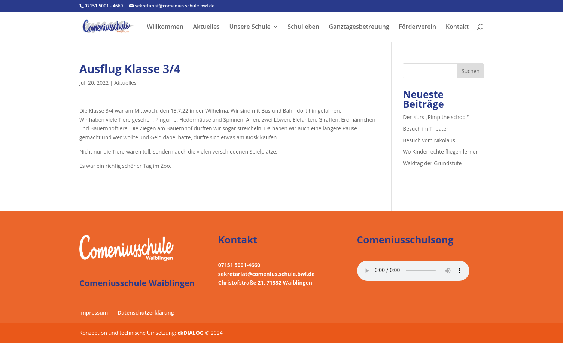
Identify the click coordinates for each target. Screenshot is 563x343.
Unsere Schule (250, 27)
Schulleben (303, 27)
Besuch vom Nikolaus (429, 140)
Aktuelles (206, 27)
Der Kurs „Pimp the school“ (436, 117)
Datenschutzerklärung (146, 312)
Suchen (471, 71)
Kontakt (457, 27)
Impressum (93, 312)
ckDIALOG (191, 332)
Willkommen (165, 27)
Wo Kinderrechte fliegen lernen (441, 151)
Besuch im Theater (425, 128)
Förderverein (417, 27)
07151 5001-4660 (239, 264)
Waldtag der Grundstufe (432, 163)
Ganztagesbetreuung (359, 27)
